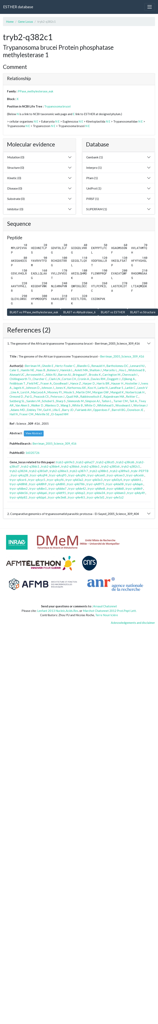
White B (77, 405)
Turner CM (120, 401)
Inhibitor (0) (15, 209)
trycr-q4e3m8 (57, 497)
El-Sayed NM (59, 414)
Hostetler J (132, 383)
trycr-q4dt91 (57, 493)
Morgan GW (100, 392)
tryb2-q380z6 (110, 466)
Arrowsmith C (35, 374)
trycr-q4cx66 (135, 475)
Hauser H (117, 383)
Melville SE (42, 414)
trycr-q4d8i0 (56, 484)
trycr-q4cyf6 (55, 479)
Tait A (133, 401)
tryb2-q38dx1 (90, 466)
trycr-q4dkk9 (134, 488)
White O (89, 405)
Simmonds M (75, 401)
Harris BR (103, 383)
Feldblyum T (17, 383)
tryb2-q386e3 (58, 471)
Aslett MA (81, 370)
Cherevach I (129, 374)
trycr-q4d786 (76, 484)
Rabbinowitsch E (91, 396)
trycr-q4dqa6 (38, 493)
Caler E (14, 370)
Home (10, 21)
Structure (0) (15, 167)
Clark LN (54, 379)
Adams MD (18, 410)
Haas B (40, 370)
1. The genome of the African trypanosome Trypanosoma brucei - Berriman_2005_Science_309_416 (73, 343)
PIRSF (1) (92, 198)
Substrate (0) (16, 198)
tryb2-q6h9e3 (65, 462)
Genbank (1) (94, 157)
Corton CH (69, 379)
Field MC (33, 383)
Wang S (65, 405)
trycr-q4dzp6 (37, 497)
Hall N (14, 414)
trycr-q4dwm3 (116, 493)
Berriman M (32, 366)
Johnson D (33, 387)
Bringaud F (80, 374)
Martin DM (83, 392)
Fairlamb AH (83, 410)
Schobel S (48, 401)
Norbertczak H (134, 392)
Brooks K (95, 374)
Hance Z (75, 383)
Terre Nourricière (106, 615)
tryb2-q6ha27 (85, 462)
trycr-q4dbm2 (19, 488)
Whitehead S (105, 405)
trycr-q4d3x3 (93, 479)
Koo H (92, 387)
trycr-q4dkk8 (115, 488)
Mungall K (117, 392)
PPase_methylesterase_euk (35, 91)
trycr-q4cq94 (38, 475)
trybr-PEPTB (139, 471)
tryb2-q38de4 (50, 466)
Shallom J (95, 370)
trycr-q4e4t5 (76, 497)
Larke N (103, 387)
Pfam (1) (92, 178)
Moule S (69, 392)
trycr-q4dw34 (96, 493)
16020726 (32, 452)
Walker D (37, 405)
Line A (15, 392)
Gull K (47, 410)
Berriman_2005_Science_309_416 (122, 356)
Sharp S (61, 401)
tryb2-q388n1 (99, 471)
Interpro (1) (94, 167)
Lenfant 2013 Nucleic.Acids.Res (57, 610)
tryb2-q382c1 (130, 466)
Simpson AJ (92, 401)
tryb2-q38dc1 (30, 466)
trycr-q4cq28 (19, 475)
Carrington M (111, 374)
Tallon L (106, 401)
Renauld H (98, 366)
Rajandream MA (113, 396)
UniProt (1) (93, 188)
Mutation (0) (15, 157)
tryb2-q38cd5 (105, 462)
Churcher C (40, 379)
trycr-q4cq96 (77, 475)
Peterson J (57, 396)
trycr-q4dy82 (18, 497)
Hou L (123, 370)
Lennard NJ (137, 366)
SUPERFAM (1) (96, 209)
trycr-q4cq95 (57, 475)
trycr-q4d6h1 (132, 479)
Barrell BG (118, 410)
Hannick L (66, 370)
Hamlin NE (27, 370)
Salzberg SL (17, 401)
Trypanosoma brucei (57, 106)
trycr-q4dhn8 (96, 488)
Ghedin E (47, 366)
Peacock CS (41, 396)
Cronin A (83, 379)
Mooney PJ (54, 392)
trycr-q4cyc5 (36, 479)
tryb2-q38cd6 (125, 462)
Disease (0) (14, 188)
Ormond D (16, 396)
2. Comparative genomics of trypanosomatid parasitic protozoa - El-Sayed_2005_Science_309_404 (73, 514)
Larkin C (130, 387)
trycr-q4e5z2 (115, 497)
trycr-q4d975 (95, 484)
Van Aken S (22, 405)
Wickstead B (136, 370)
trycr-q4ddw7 (57, 488)
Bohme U (52, 370)
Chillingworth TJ (20, 379)
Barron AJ (64, 374)
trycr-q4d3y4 (113, 479)
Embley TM (34, 410)
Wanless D (52, 405)
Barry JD (68, 410)
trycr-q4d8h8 (18, 484)
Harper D (89, 383)
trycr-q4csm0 (96, 475)
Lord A (25, 392)
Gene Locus (25, 21)
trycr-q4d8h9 (38, 484)
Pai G (28, 396)
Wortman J (140, 405)
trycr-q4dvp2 (76, 493)
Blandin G (83, 366)
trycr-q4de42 (77, 488)
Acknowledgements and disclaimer (133, 622)
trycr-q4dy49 (136, 493)
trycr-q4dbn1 (38, 488)
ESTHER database (18, 7)
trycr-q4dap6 (134, 484)
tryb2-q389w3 (119, 471)
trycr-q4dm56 (19, 493)
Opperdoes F (101, 410)
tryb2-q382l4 (18, 471)
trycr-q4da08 (115, 484)
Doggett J (113, 379)
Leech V (142, 387)
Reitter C (132, 396)
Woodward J (123, 405)
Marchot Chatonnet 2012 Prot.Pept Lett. (109, 610)
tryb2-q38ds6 (70, 466)
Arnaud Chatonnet (105, 606)
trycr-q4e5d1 (95, 497)
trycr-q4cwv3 (116, 475)
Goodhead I (60, 383)
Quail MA (72, 396)
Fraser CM (26, 414)
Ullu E (56, 410)
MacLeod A (38, 392)
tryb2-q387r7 (79, 471)
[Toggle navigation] (149, 7)
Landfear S (116, 387)
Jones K (61, 387)
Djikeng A (128, 379)
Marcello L (110, 370)
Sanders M (33, 401)
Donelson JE (135, 410)
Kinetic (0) (14, 178)
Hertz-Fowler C (65, 366)
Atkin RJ (51, 374)
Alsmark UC (17, 374)
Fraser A (46, 383)
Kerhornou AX (76, 387)
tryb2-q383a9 (38, 471)
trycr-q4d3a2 (74, 479)
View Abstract (34, 433)
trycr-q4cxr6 (18, 479)
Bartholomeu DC (117, 366)
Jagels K (18, 387)
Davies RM (98, 379)
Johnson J (47, 387)
